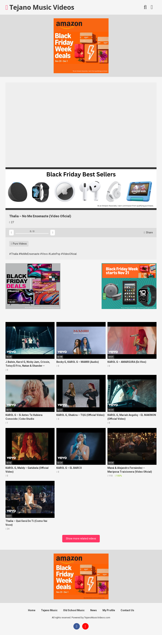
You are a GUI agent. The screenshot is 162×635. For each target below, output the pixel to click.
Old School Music (74, 610)
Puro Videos (19, 243)
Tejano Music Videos (39, 7)
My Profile (109, 610)
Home (31, 610)
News (93, 610)
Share (148, 232)
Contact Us (127, 610)
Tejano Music (49, 610)
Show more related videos (81, 538)
